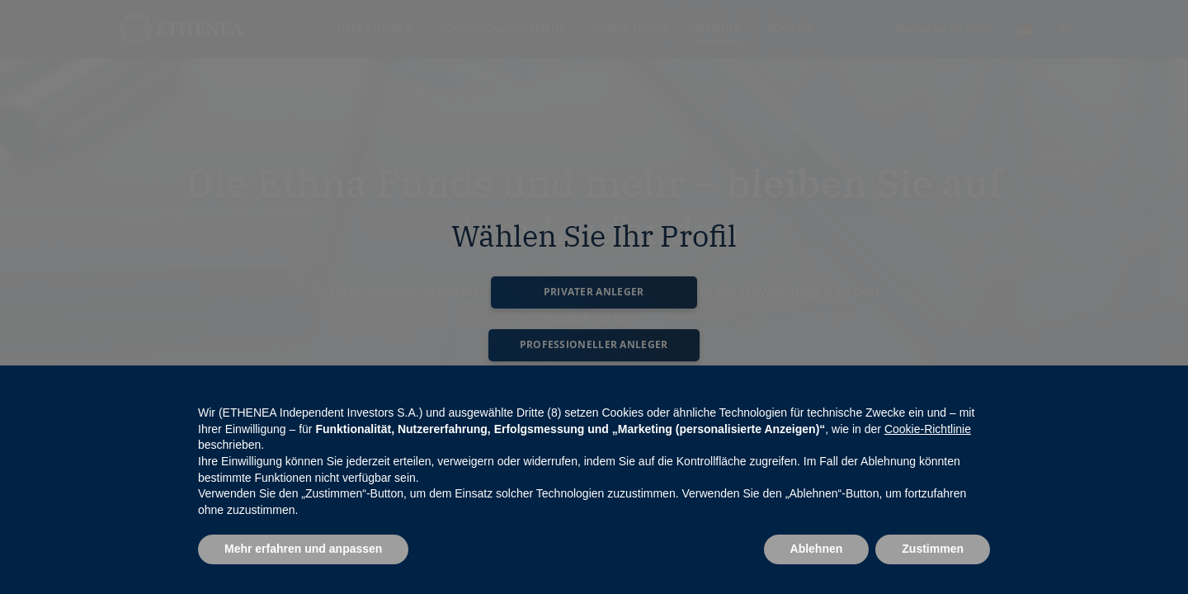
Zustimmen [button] (933, 548)
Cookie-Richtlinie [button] (927, 429)
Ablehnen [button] (816, 548)
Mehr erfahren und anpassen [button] (303, 548)
